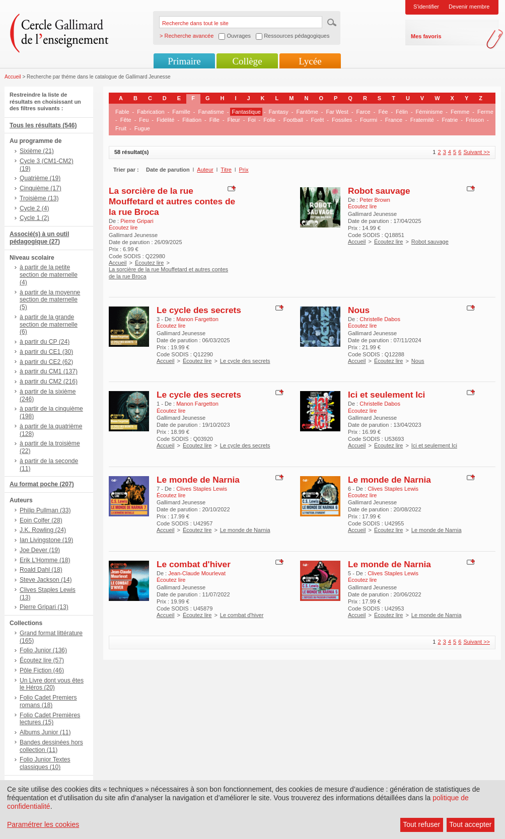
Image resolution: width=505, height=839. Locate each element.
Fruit (120, 128)
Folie (269, 120)
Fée (383, 112)
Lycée (310, 61)
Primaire (184, 61)
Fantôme (307, 112)
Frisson (475, 120)
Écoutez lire (149, 263)
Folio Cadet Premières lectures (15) (50, 719)
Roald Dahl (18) (41, 569)
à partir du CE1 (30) (46, 351)
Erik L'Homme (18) (45, 560)
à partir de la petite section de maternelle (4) (49, 275)
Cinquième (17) (40, 188)
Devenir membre (469, 7)
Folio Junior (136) (43, 650)
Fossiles (342, 120)
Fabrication (150, 112)
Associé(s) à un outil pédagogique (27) (39, 238)
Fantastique (246, 112)
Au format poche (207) (42, 484)
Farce (363, 112)
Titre (226, 170)
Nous (359, 310)
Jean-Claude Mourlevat (197, 573)
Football (293, 120)
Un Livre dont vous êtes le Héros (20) (52, 684)
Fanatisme (211, 112)
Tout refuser (421, 824)
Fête (125, 120)
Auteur (205, 170)
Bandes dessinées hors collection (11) (51, 746)
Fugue (142, 128)
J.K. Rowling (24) (43, 529)
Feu (144, 120)
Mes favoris (426, 36)
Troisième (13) (39, 198)
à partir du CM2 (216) (49, 381)
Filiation (191, 120)
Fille (214, 120)
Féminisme (429, 112)
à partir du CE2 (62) (46, 361)
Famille (181, 112)
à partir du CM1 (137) (49, 371)
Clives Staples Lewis (201, 489)
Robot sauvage (379, 191)
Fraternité (422, 120)
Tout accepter (470, 824)
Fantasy (278, 112)
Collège (247, 61)
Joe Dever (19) (40, 550)
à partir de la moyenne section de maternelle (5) (50, 300)
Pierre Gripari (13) (44, 607)
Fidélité (165, 120)
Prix (244, 170)
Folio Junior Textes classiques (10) (45, 763)
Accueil (13, 77)
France (393, 120)
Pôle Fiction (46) (42, 670)
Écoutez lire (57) (42, 660)
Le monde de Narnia (198, 480)
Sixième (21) (37, 151)
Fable (122, 112)
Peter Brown (374, 200)
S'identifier (426, 7)
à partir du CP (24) (44, 341)
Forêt (317, 120)
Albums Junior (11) (45, 732)
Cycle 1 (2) (34, 217)
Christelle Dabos (379, 319)
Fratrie (450, 120)
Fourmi (368, 120)
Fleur (234, 120)
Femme (460, 112)
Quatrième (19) (40, 178)
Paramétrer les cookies (43, 824)
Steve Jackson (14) (46, 579)
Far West (337, 112)
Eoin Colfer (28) (41, 520)
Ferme (485, 112)
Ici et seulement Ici (386, 395)
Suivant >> (476, 152)
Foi (251, 120)
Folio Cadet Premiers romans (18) (48, 701)
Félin (402, 112)
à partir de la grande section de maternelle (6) (49, 325)
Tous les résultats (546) (43, 125)
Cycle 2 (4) (34, 208)
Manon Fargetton (197, 319)
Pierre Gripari (136, 221)
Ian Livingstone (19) (46, 540)
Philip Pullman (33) (45, 510)
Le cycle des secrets (199, 310)
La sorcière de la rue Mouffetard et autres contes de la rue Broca (172, 201)
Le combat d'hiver (194, 564)
